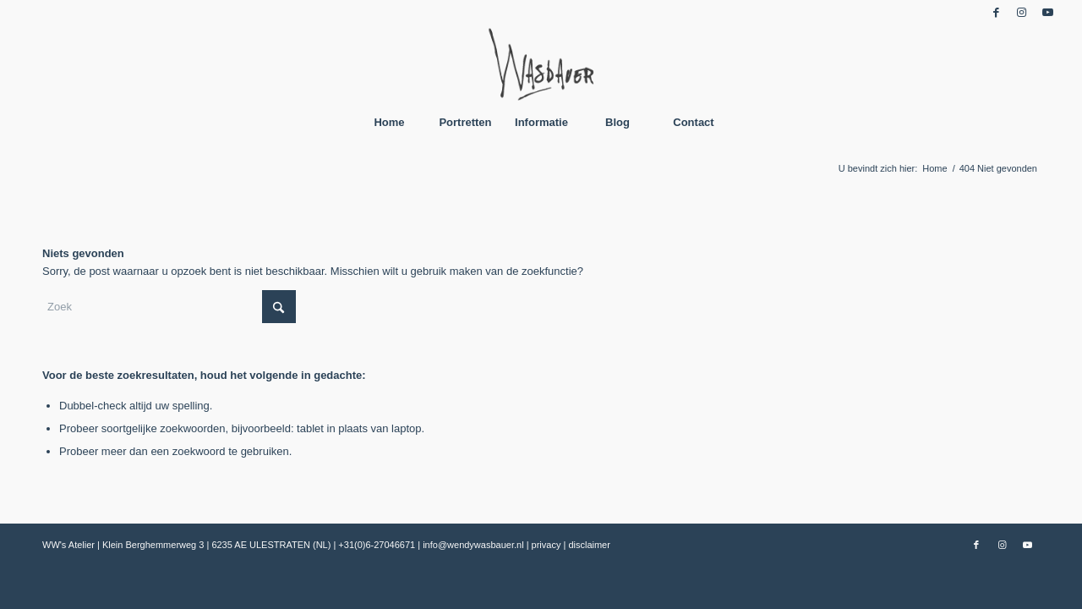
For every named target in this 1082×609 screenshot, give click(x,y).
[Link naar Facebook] (996, 12)
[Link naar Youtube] (1047, 12)
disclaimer (589, 545)
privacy (548, 545)
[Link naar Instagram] (1021, 12)
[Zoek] (169, 306)
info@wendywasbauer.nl (474, 545)
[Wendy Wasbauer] (541, 63)
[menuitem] (389, 123)
